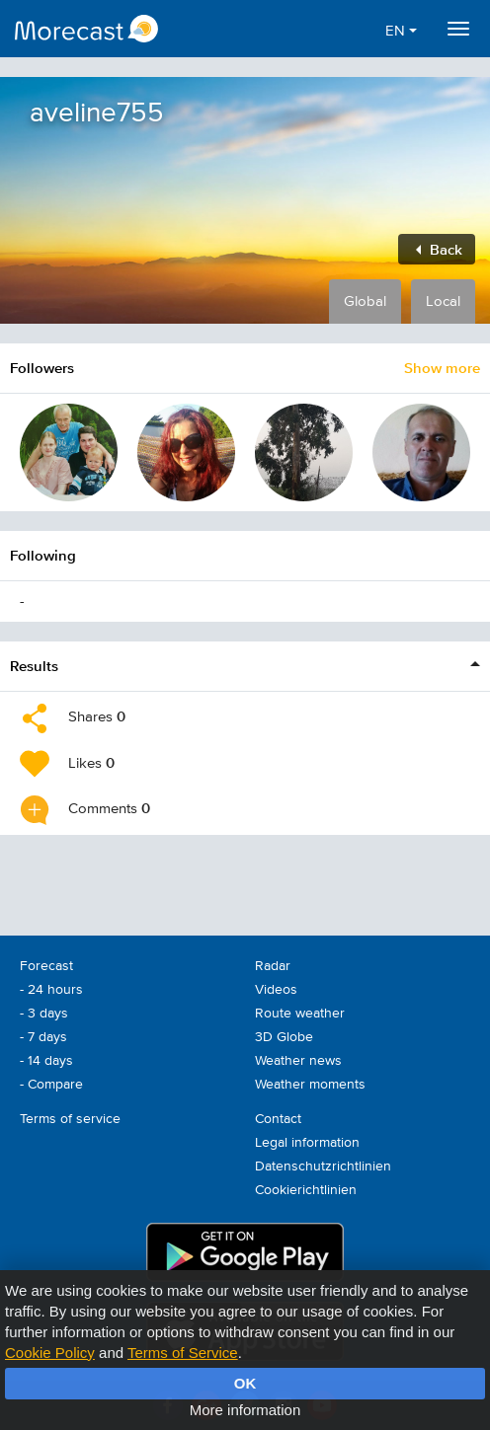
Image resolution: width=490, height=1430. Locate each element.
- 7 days (43, 1037)
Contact (278, 1119)
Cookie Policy (50, 1352)
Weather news (298, 1061)
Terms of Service (182, 1352)
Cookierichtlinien (306, 1190)
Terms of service (70, 1119)
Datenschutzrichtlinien (323, 1166)
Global (365, 301)
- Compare (51, 1084)
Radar (272, 966)
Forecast (46, 966)
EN (401, 31)
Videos (276, 990)
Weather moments (310, 1084)
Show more (442, 367)
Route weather (300, 1013)
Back (439, 249)
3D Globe (284, 1037)
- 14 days (46, 1061)
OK (245, 1383)
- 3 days (44, 1013)
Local (443, 301)
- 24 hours (51, 990)
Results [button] (34, 665)
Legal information (307, 1143)
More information (245, 1409)
